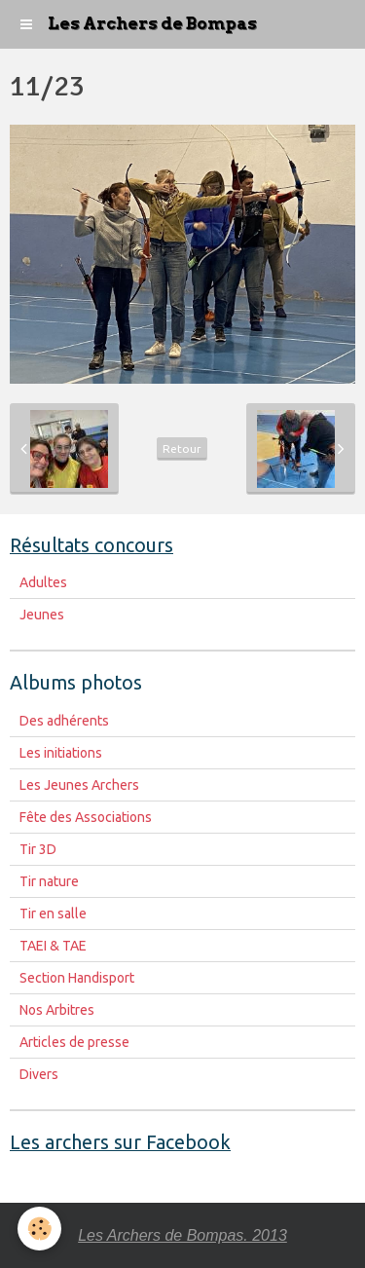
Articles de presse (74, 1042)
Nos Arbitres (56, 1010)
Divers (38, 1074)
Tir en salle (53, 913)
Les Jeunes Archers (79, 785)
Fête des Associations (85, 817)
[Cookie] (39, 1228)
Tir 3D (37, 849)
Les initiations (60, 753)
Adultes (43, 582)
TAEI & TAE (53, 945)
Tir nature (49, 881)
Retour (182, 448)
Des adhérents (64, 720)
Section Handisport (76, 978)
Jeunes (41, 614)
